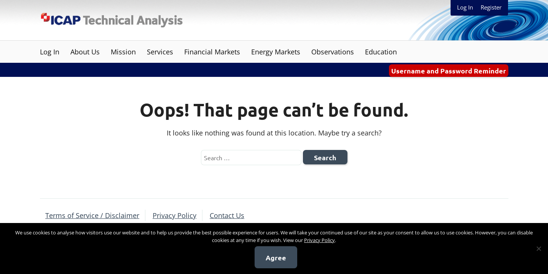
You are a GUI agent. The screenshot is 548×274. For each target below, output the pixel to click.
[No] (538, 248)
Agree (276, 257)
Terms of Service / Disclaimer (92, 215)
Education (381, 51)
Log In (465, 7)
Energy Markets (275, 51)
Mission (123, 51)
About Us (85, 51)
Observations (332, 51)
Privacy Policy (174, 215)
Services (160, 51)
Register (491, 7)
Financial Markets (212, 51)
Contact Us (227, 215)
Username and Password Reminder (448, 70)
